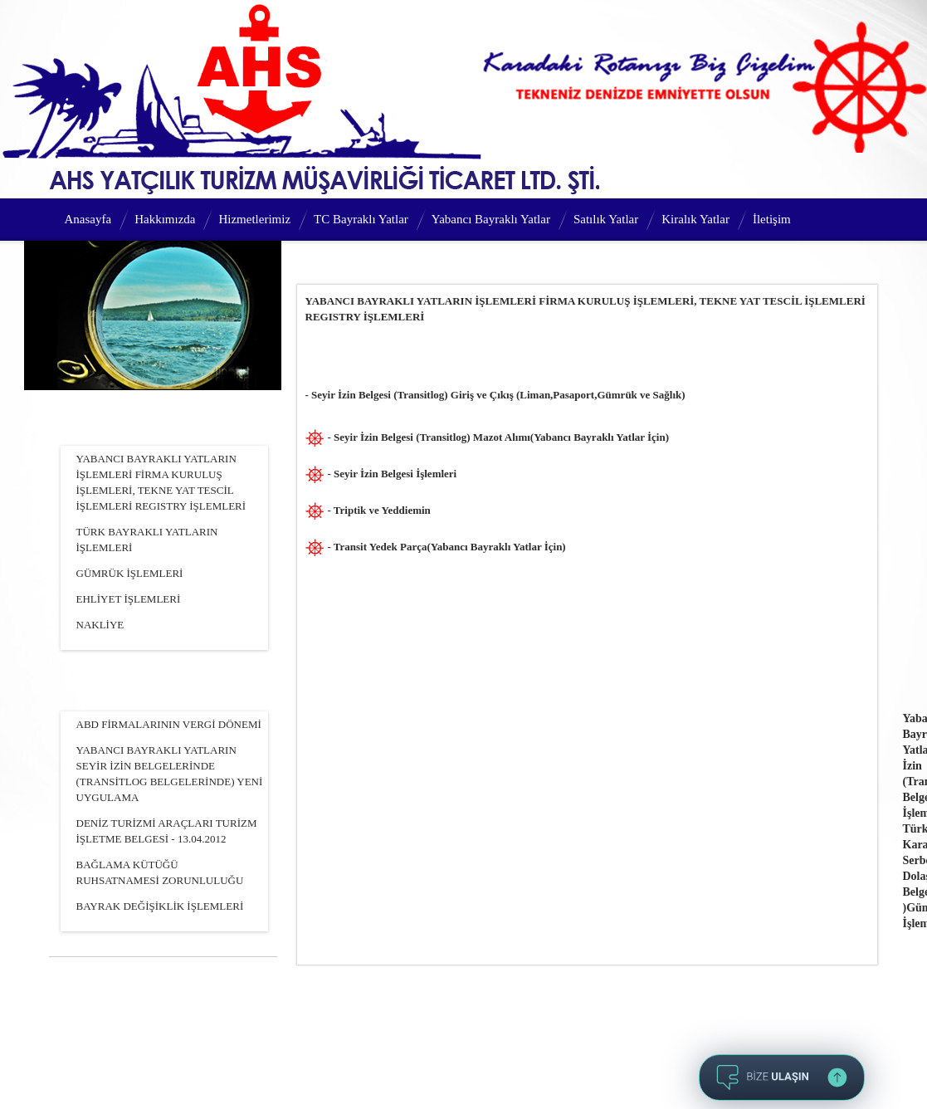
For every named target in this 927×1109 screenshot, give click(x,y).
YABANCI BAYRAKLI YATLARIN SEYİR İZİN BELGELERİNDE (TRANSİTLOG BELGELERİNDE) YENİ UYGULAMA (169, 774)
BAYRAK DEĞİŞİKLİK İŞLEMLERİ (160, 906)
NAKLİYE (100, 624)
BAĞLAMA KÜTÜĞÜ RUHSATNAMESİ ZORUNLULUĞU (160, 872)
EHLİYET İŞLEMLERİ (128, 599)
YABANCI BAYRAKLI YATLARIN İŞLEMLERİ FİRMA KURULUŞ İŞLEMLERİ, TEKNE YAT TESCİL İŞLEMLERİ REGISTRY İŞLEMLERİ (161, 482)
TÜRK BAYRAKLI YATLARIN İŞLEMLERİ (147, 539)
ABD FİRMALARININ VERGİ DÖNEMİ (168, 724)
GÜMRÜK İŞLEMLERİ (129, 573)
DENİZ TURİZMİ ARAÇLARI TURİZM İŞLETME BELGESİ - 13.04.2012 (166, 831)
